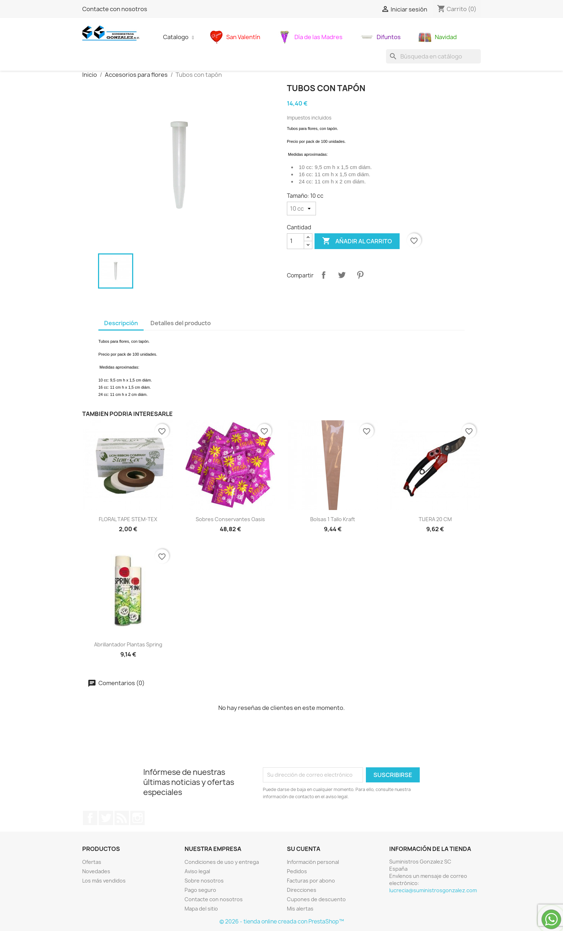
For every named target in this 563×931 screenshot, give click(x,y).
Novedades (96, 871)
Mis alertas (300, 908)
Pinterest (360, 275)
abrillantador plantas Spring (128, 644)
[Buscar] (433, 56)
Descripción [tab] (121, 323)
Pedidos (297, 871)
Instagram (137, 818)
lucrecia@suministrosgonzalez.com (433, 890)
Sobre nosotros (204, 880)
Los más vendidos (104, 880)
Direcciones (301, 889)
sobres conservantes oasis (230, 519)
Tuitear (342, 275)
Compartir (323, 275)
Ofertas (91, 862)
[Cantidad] (295, 241)
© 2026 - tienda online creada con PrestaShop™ (281, 921)
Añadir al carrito (357, 241)
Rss (122, 818)
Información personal (313, 862)
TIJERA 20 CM (435, 519)
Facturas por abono (311, 880)
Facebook (90, 818)
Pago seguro (200, 889)
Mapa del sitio (201, 908)
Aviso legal (197, 871)
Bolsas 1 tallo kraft (332, 519)
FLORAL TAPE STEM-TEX (128, 519)
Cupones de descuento (316, 899)
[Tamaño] (301, 208)
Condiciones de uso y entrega (222, 862)
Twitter (106, 818)
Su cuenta (303, 849)
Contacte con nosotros (114, 9)
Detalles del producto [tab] (180, 323)
